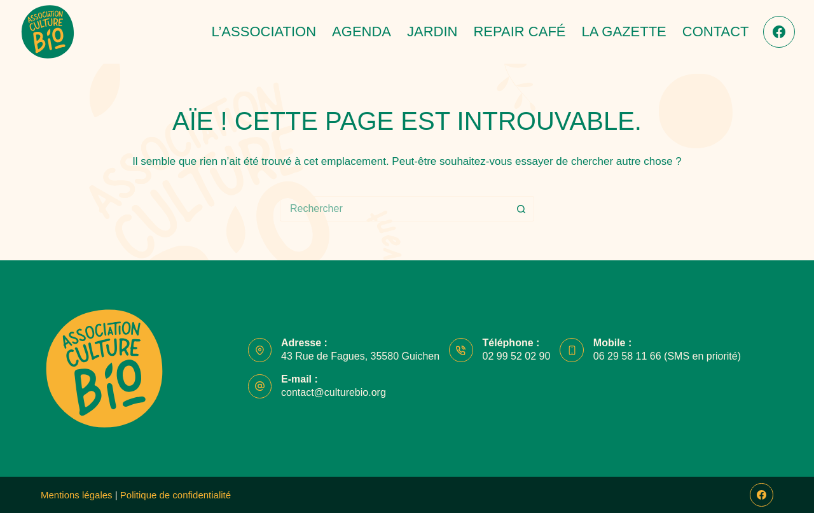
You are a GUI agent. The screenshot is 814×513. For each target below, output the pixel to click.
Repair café (519, 31)
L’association (263, 31)
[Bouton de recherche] (521, 208)
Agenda (361, 31)
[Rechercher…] (394, 208)
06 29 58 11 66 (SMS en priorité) (667, 356)
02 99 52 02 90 (517, 356)
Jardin (432, 31)
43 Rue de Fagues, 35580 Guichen (360, 356)
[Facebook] (779, 32)
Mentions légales (77, 494)
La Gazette (624, 31)
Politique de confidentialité (176, 494)
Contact (715, 31)
